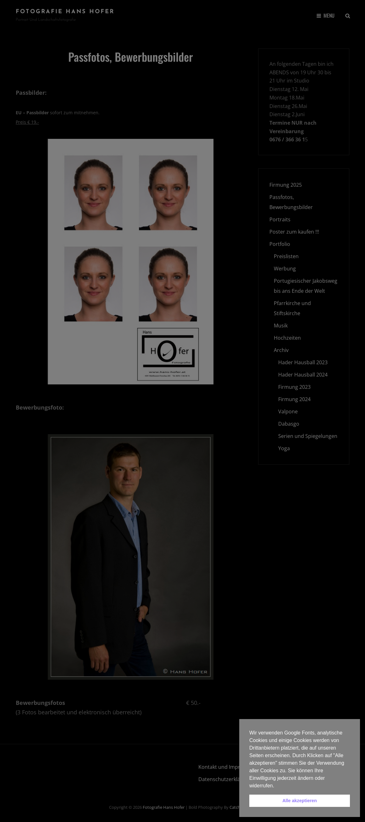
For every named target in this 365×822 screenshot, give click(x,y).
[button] (277, 786)
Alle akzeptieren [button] (299, 800)
